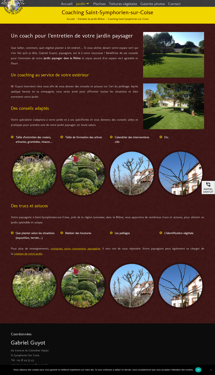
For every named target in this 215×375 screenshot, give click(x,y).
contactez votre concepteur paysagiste (75, 248)
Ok (198, 369)
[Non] (210, 369)
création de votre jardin (28, 253)
